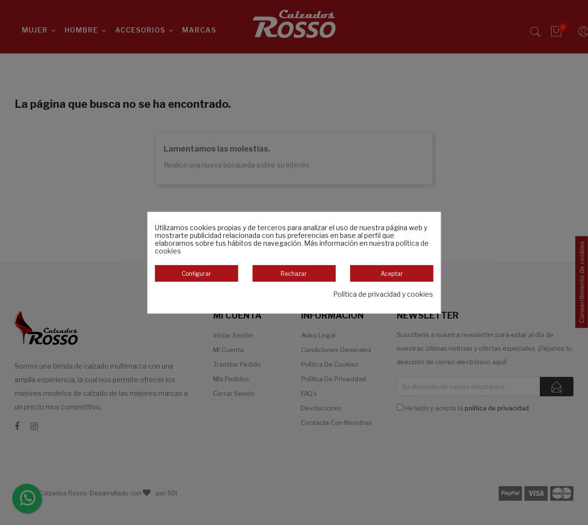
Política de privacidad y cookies (383, 294)
